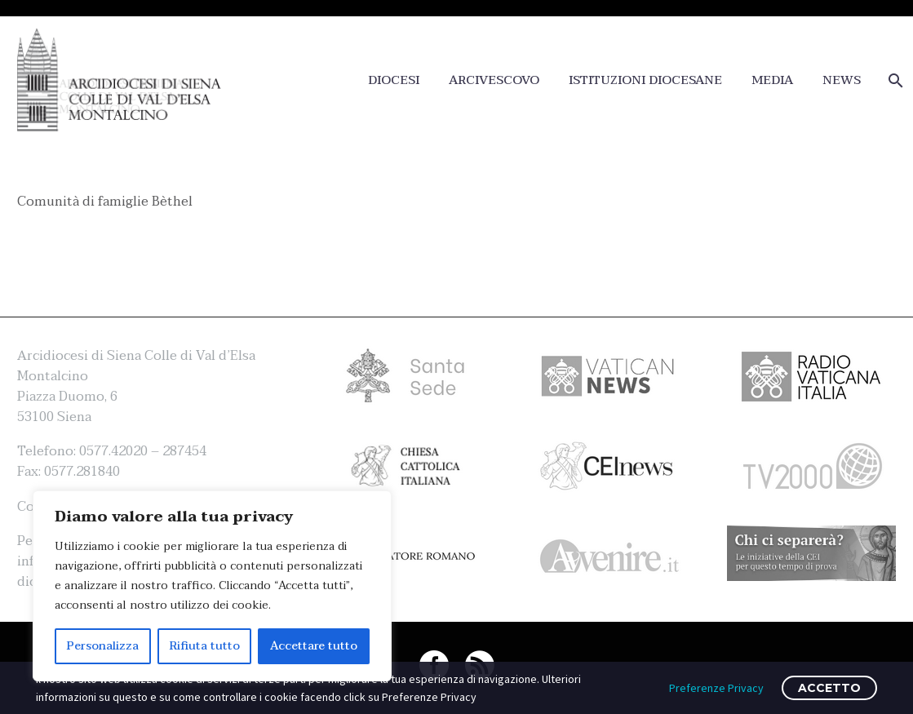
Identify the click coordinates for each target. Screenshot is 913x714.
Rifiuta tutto (205, 645)
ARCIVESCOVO (494, 80)
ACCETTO (829, 688)
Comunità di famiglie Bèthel (105, 201)
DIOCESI (393, 80)
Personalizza (103, 645)
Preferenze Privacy (716, 688)
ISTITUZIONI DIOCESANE (645, 80)
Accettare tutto (313, 645)
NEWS (841, 80)
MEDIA (772, 80)
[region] (212, 585)
